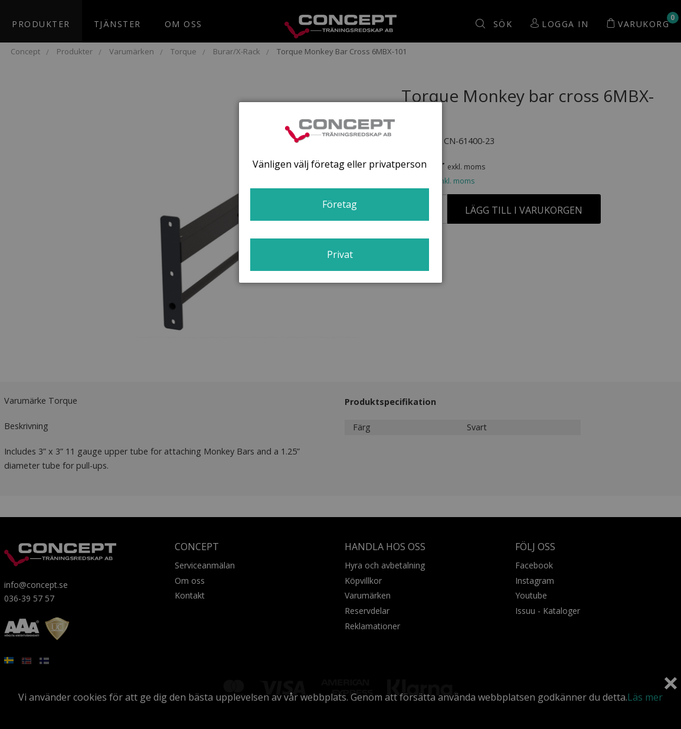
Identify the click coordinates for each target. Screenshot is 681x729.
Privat (340, 254)
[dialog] (340, 192)
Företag (339, 204)
